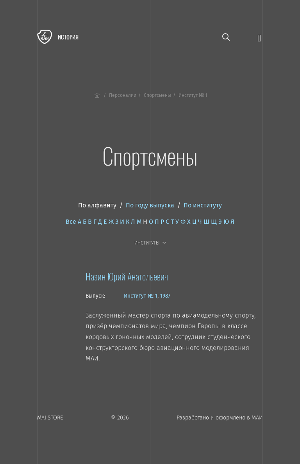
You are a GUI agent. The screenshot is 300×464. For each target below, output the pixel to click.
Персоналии (122, 95)
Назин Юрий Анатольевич (127, 276)
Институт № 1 (140, 296)
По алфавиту (97, 205)
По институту (203, 205)
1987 (165, 296)
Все (71, 221)
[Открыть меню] (259, 37)
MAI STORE (50, 417)
